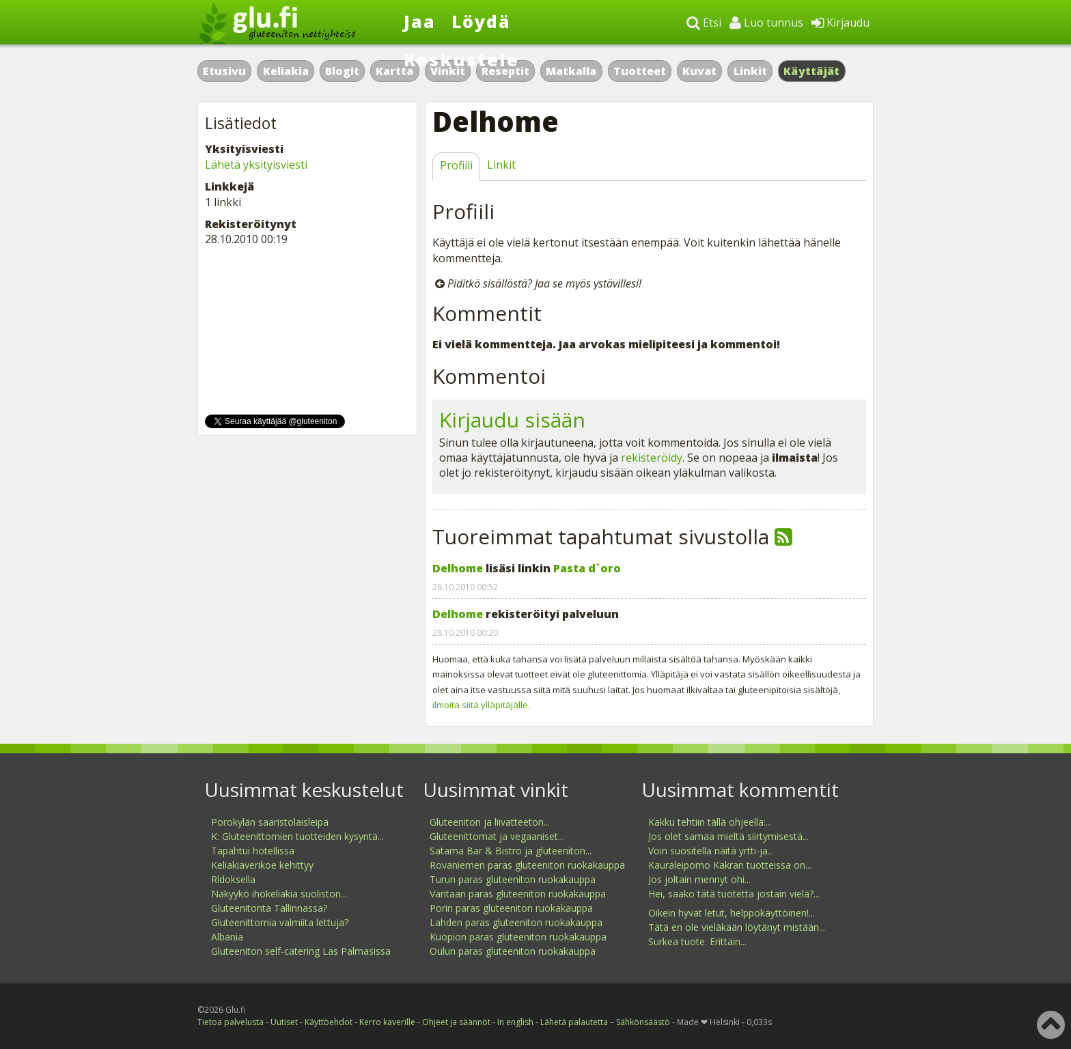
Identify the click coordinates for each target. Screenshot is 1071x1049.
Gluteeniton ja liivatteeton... (490, 821)
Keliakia (286, 71)
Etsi (703, 22)
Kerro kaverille (387, 1022)
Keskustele (461, 59)
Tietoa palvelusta (230, 1022)
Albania (227, 936)
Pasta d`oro (587, 568)
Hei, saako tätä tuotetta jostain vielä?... (734, 893)
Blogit (342, 71)
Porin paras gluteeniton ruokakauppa (511, 907)
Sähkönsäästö (643, 1022)
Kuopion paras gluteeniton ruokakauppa (518, 936)
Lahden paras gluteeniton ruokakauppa (516, 922)
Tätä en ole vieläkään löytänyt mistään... (736, 927)
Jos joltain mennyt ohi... (699, 879)
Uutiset (284, 1022)
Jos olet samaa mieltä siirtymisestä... (728, 836)
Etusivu (224, 71)
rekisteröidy (651, 457)
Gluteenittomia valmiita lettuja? (279, 922)
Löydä (481, 21)
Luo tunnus (766, 22)
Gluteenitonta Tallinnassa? (269, 907)
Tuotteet (639, 71)
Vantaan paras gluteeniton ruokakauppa (518, 893)
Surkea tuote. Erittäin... (697, 941)
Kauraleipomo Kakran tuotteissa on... (729, 864)
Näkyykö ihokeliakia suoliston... (279, 893)
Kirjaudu (840, 22)
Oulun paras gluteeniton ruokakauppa (513, 951)
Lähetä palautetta (574, 1022)
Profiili (456, 165)
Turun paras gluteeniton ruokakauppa (513, 879)
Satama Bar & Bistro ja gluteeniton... (511, 850)
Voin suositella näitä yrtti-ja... (711, 850)
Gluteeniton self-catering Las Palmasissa (301, 951)
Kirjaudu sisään (512, 420)
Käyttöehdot (328, 1022)
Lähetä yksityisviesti (256, 164)
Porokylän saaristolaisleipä (270, 821)
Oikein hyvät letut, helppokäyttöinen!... (731, 912)
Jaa (420, 21)
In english (515, 1022)
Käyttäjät (811, 71)
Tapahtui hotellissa (252, 850)
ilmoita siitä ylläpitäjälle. (481, 705)
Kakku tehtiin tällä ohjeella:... (710, 821)
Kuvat (699, 71)
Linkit (750, 71)
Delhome (457, 568)
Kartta (394, 71)
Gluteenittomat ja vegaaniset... (497, 836)
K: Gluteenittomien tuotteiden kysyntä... (297, 836)
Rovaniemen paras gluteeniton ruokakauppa (527, 864)
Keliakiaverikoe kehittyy (262, 864)
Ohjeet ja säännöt (456, 1022)
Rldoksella (233, 879)
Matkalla (571, 71)
